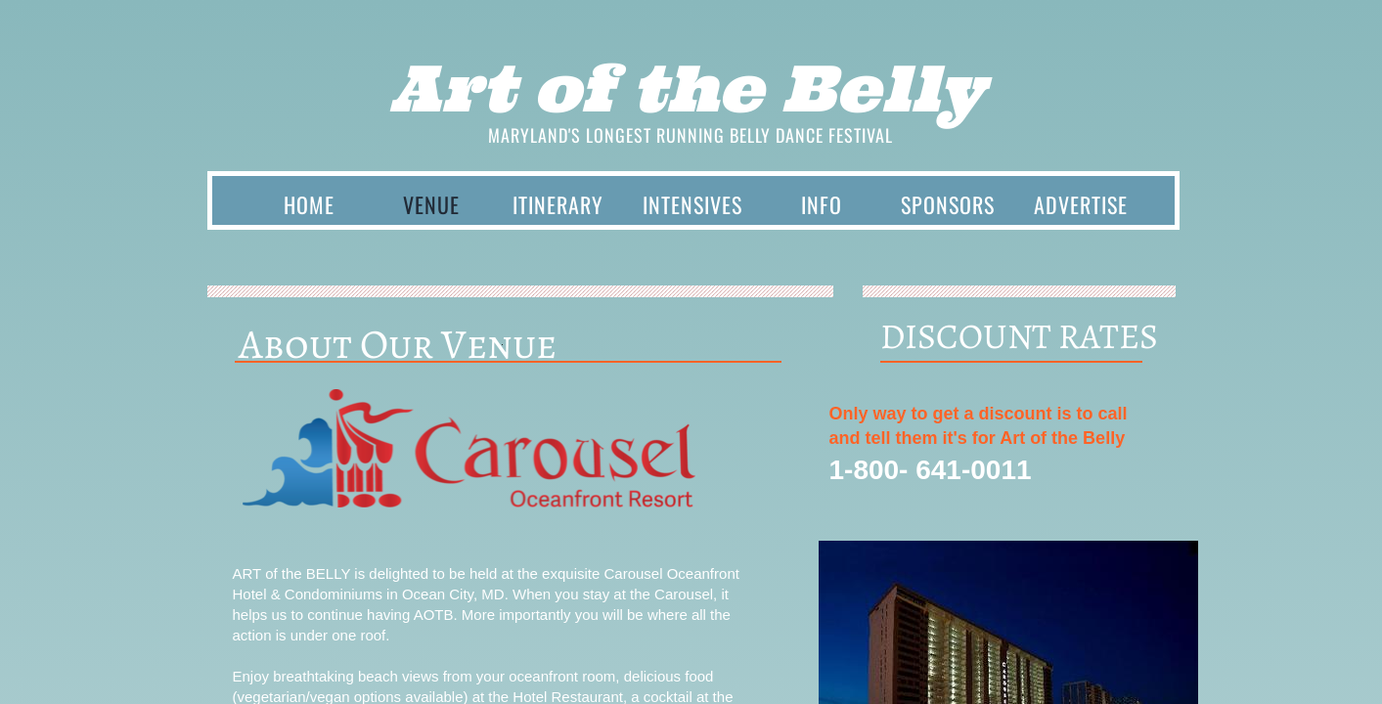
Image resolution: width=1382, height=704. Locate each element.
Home (309, 204)
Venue (431, 204)
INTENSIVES (692, 204)
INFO (821, 204)
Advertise (1081, 204)
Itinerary (558, 204)
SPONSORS (948, 204)
